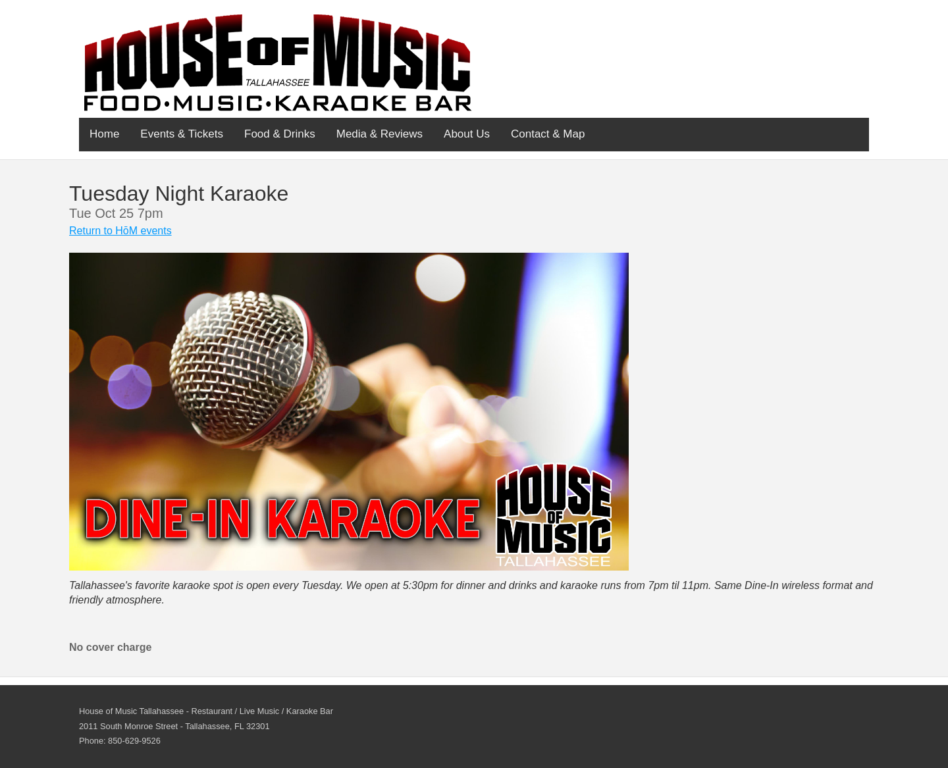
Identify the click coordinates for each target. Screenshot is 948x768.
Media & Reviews (379, 134)
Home (104, 134)
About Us (467, 134)
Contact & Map (548, 134)
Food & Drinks (279, 134)
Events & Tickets (181, 134)
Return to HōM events (120, 230)
